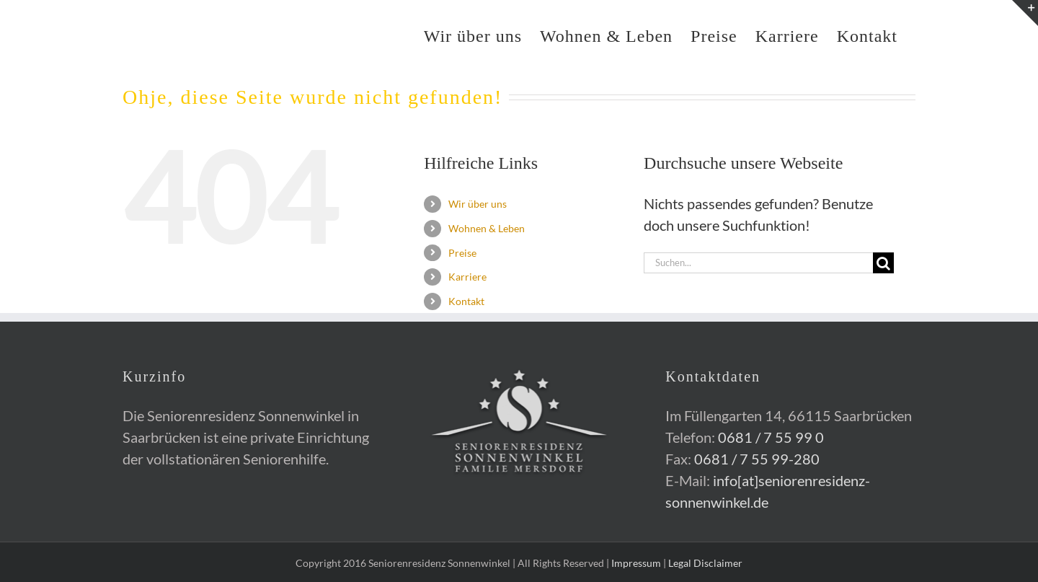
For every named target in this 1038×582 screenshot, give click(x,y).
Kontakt (466, 301)
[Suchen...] (758, 262)
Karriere (467, 276)
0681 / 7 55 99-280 (757, 458)
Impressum (636, 563)
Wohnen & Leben (486, 228)
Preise (462, 253)
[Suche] (883, 262)
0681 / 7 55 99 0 (771, 437)
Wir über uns (477, 204)
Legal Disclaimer (705, 563)
